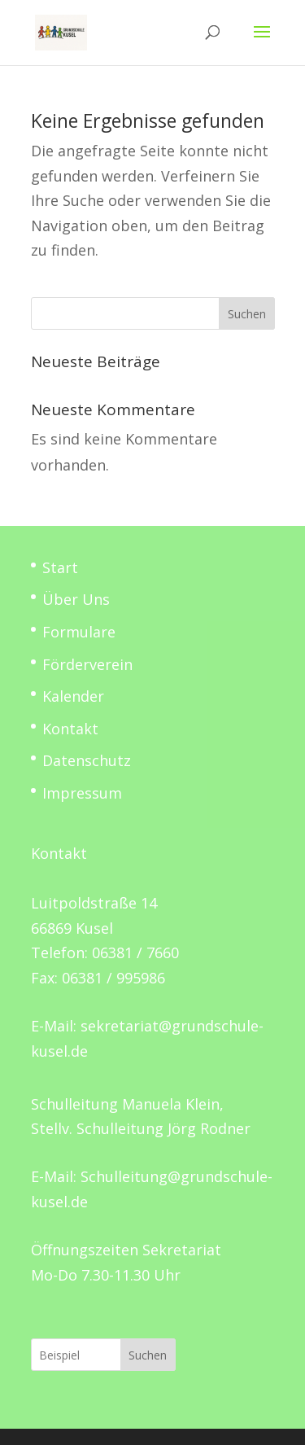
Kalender (73, 696)
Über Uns (76, 599)
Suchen (247, 314)
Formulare (78, 631)
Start (60, 567)
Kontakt (70, 728)
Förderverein (87, 664)
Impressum (82, 793)
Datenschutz (86, 760)
